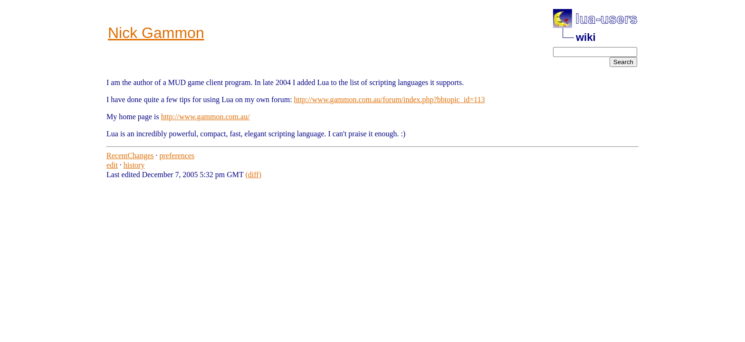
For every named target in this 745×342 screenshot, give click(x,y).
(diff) (253, 175)
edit (112, 165)
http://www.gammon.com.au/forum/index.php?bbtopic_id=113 (389, 99)
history (134, 165)
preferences (177, 156)
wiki (586, 37)
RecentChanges (130, 156)
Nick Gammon (156, 32)
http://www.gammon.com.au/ (205, 117)
